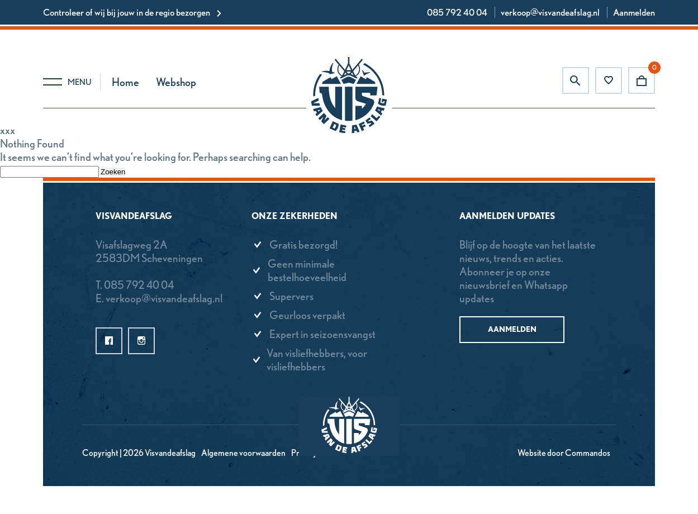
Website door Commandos (563, 453)
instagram (141, 340)
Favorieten (608, 80)
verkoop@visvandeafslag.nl (550, 12)
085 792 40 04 (457, 12)
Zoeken (575, 80)
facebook (109, 340)
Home (125, 82)
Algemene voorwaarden (243, 453)
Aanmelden (634, 12)
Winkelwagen (641, 80)
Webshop (176, 82)
